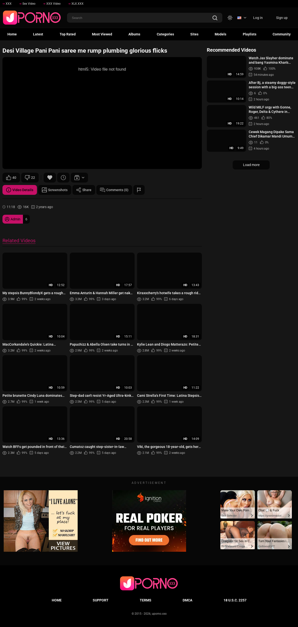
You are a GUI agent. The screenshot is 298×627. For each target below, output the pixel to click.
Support (100, 600)
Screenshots (55, 189)
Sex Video (27, 3)
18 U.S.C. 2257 (235, 600)
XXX (7, 3)
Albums (134, 34)
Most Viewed (102, 34)
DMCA (187, 600)
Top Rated (68, 34)
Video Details (19, 189)
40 (11, 177)
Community (282, 34)
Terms (145, 600)
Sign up (282, 18)
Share (83, 189)
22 (30, 177)
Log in (258, 18)
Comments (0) (114, 189)
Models (220, 34)
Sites (194, 34)
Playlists (249, 34)
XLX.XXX (76, 3)
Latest (38, 34)
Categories (165, 34)
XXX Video (52, 3)
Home (12, 34)
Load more (251, 165)
